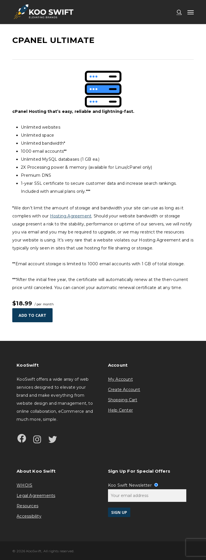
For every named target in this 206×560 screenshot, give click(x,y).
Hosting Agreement (70, 216)
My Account (120, 379)
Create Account (124, 389)
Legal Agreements (36, 495)
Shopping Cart (122, 399)
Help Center (120, 410)
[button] (190, 12)
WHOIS (24, 485)
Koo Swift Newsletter (133, 485)
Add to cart (32, 315)
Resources (27, 505)
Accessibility (29, 516)
